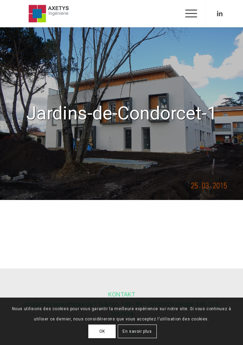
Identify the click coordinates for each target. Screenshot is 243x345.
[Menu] (187, 13)
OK (102, 331)
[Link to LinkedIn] (220, 14)
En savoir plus (137, 331)
